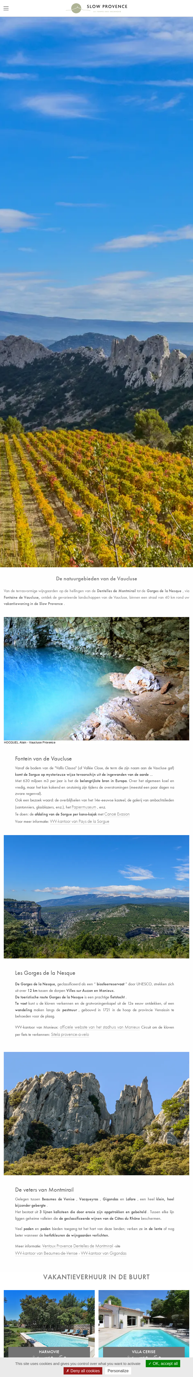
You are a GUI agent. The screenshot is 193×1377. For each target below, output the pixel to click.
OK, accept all (163, 1363)
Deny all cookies (83, 1371)
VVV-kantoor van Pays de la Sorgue (79, 821)
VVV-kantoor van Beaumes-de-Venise (46, 1253)
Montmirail (104, 1246)
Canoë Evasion (117, 814)
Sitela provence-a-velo (70, 1034)
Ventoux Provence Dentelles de (68, 1246)
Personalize (118, 1371)
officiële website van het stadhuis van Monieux (100, 1027)
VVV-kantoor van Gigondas (103, 1253)
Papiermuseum (84, 807)
